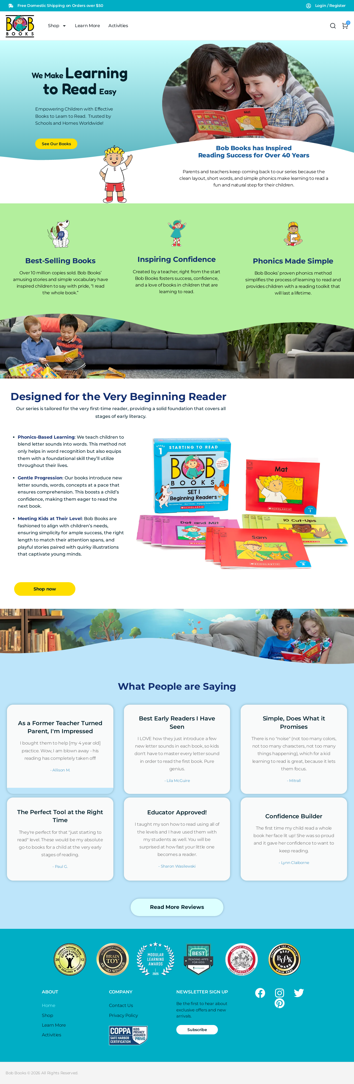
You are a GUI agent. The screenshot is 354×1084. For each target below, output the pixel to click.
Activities (118, 25)
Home (48, 1005)
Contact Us (121, 1005)
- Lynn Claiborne (294, 863)
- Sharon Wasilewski (176, 866)
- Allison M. (60, 770)
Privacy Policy (123, 1015)
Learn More (87, 25)
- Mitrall (294, 781)
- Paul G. (60, 866)
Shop (57, 25)
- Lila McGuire (177, 781)
